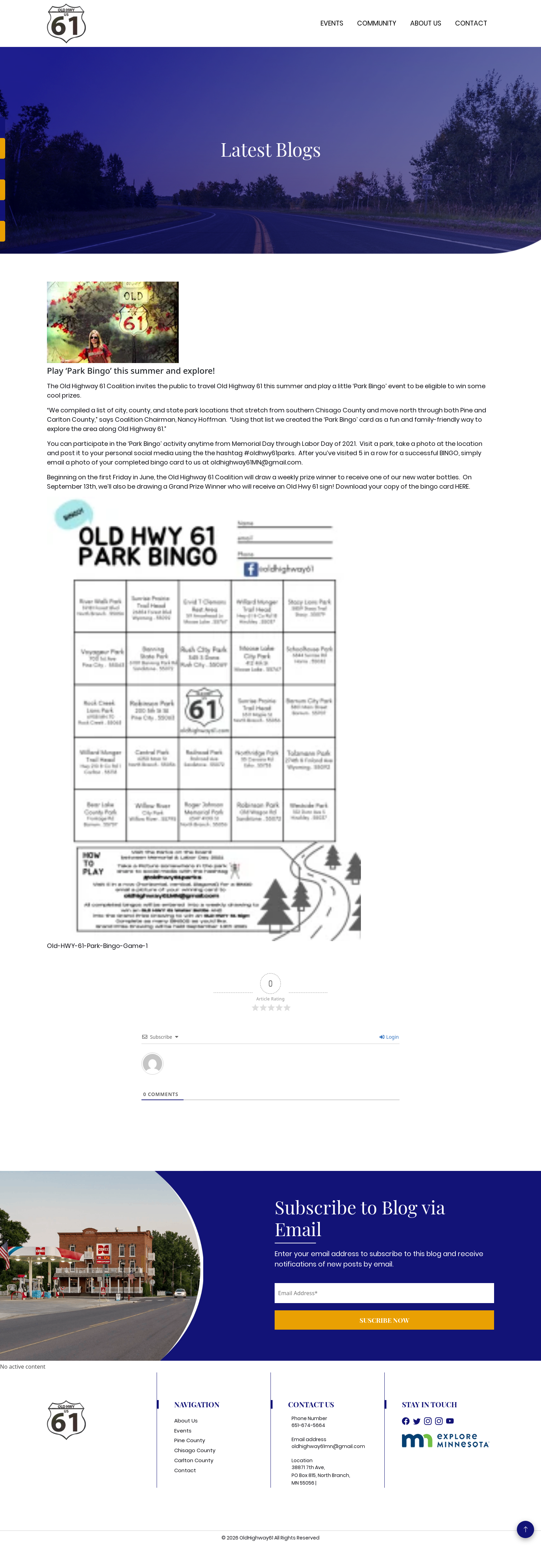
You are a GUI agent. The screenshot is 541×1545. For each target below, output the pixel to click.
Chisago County (194, 1450)
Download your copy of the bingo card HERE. (403, 486)
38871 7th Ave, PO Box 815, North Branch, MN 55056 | (321, 1475)
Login (389, 1037)
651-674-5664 (308, 1425)
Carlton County (193, 1460)
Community (376, 23)
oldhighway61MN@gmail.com (256, 462)
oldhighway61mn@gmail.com (328, 1446)
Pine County (189, 1440)
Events (332, 23)
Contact (471, 23)
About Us (425, 23)
